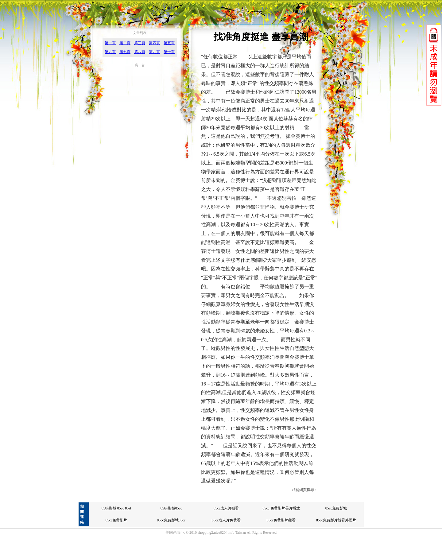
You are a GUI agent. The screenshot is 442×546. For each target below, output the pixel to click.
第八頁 (139, 52)
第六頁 (110, 52)
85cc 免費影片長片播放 (281, 508)
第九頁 (154, 52)
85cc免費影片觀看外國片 (336, 520)
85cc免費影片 (116, 520)
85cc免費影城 (336, 508)
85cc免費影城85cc (171, 520)
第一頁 (110, 43)
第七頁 (124, 52)
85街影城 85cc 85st (116, 508)
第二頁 (124, 43)
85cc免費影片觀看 (281, 520)
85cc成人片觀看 (226, 508)
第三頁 (139, 43)
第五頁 (169, 43)
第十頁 (169, 52)
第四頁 (154, 43)
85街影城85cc (171, 508)
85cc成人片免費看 (226, 520)
